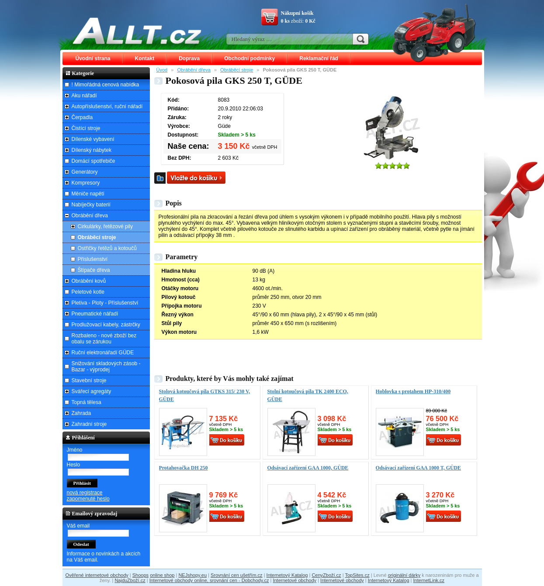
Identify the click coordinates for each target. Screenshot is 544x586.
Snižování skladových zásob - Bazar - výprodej (106, 366)
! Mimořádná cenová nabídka (105, 85)
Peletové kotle (88, 292)
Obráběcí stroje (236, 69)
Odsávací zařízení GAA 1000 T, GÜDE (418, 468)
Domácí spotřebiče (93, 161)
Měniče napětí (88, 194)
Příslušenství (93, 259)
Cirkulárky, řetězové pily (105, 226)
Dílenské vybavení (93, 139)
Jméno (75, 450)
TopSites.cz (357, 575)
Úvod (162, 69)
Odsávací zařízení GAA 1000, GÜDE (308, 468)
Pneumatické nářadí (95, 314)
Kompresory (86, 183)
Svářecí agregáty (91, 391)
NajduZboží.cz (129, 580)
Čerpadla (82, 117)
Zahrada (81, 413)
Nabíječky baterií (91, 205)
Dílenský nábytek (91, 150)
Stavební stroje (89, 380)
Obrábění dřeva (193, 69)
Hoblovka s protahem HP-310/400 (413, 391)
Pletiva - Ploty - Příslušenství (105, 303)
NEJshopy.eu (192, 575)
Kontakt (145, 58)
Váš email (78, 526)
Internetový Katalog (287, 575)
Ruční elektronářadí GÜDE (103, 353)
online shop (162, 575)
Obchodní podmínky (249, 58)
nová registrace (85, 493)
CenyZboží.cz (326, 575)
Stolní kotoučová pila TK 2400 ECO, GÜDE (307, 395)
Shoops (140, 575)
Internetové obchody (294, 580)
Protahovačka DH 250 (183, 468)
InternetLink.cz (429, 580)
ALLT (137, 30)
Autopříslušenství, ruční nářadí (107, 106)
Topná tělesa (86, 402)
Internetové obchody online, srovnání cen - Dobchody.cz (209, 580)
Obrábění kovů (89, 281)
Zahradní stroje (89, 424)
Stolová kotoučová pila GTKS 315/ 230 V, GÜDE (204, 395)
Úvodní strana (93, 58)
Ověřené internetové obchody (96, 575)
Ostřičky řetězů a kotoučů (107, 248)
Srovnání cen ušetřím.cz (237, 575)
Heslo (73, 465)
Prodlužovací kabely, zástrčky (106, 325)
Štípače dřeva (94, 270)
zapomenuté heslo (88, 499)
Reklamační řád (318, 58)
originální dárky (404, 575)
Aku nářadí (84, 96)
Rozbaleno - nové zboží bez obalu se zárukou (104, 338)
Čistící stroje (86, 128)
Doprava (189, 58)
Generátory (85, 172)
